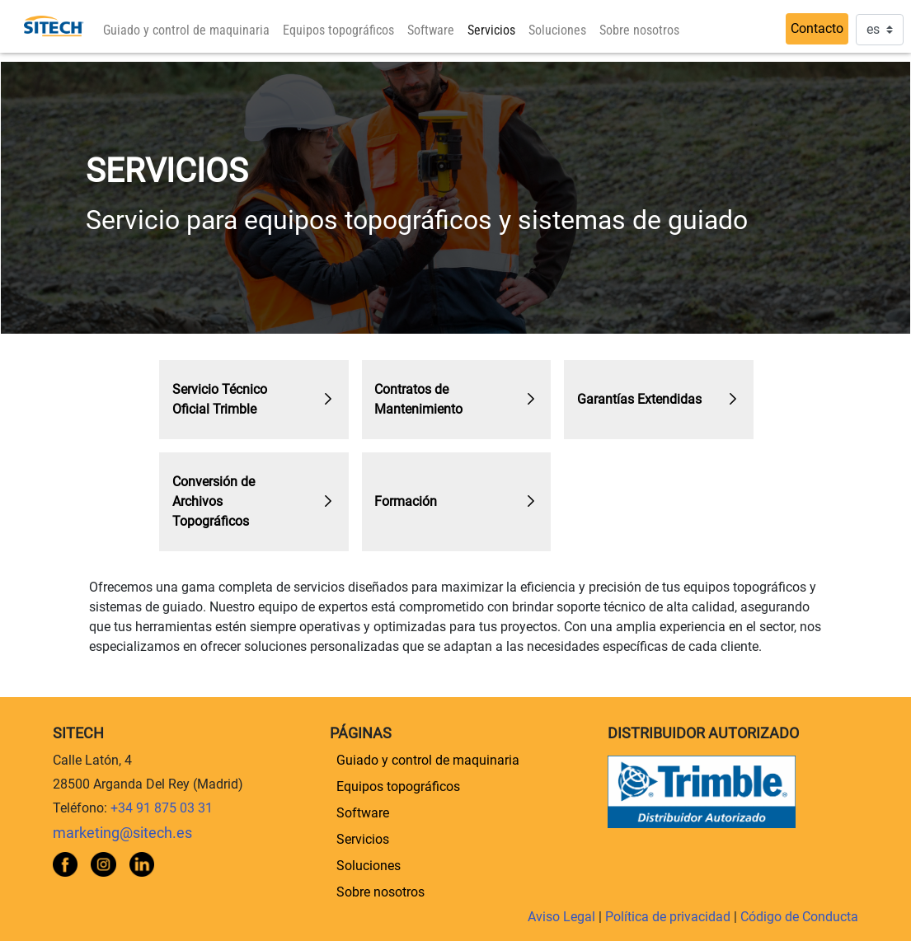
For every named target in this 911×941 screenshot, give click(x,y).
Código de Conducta (799, 917)
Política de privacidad (669, 917)
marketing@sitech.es (122, 833)
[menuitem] (186, 30)
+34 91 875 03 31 (161, 808)
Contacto (817, 28)
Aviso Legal (563, 917)
